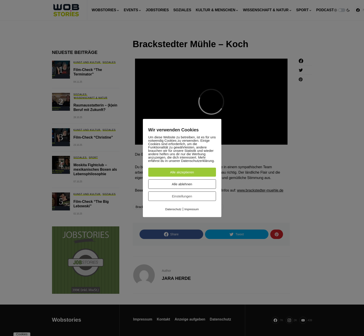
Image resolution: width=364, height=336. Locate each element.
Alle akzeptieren (182, 172)
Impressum (191, 209)
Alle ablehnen (182, 184)
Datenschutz (173, 209)
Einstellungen (182, 196)
